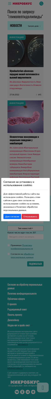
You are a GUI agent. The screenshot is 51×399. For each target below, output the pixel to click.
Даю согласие (12, 216)
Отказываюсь (30, 216)
